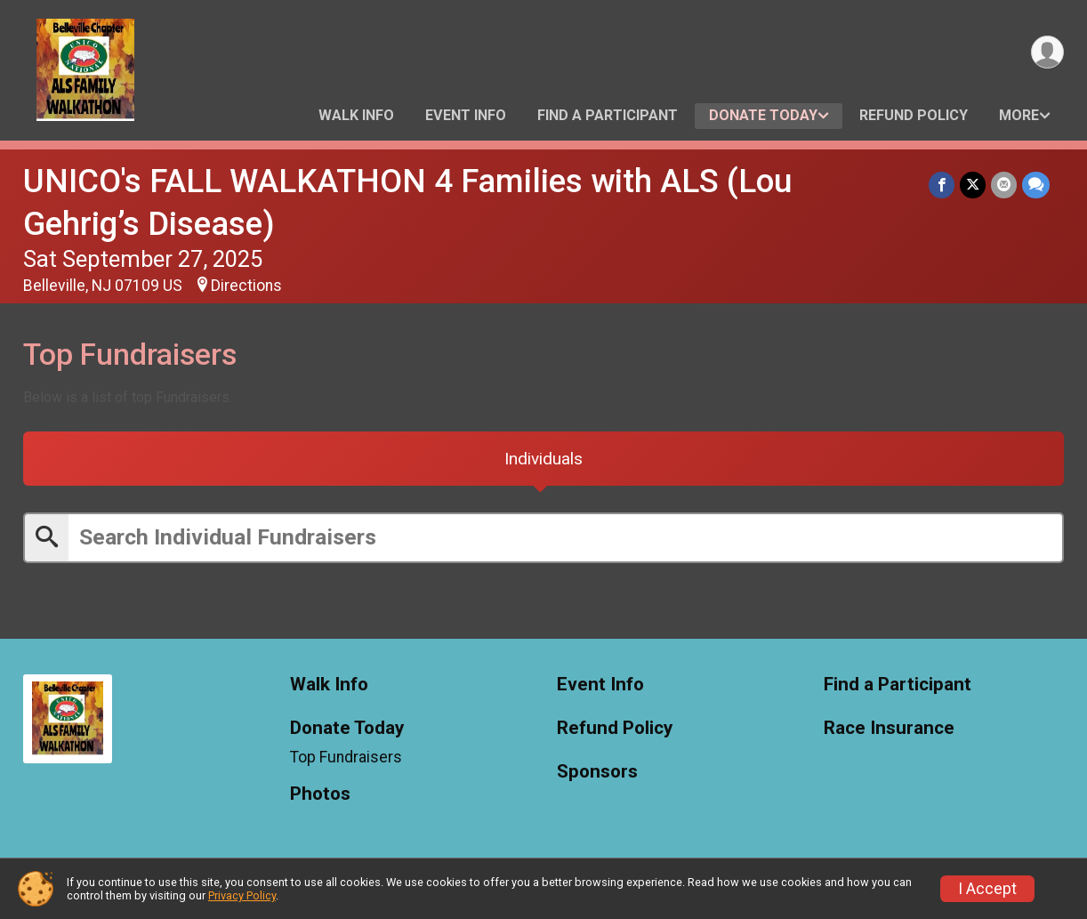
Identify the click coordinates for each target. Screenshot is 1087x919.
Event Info (465, 115)
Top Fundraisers (346, 757)
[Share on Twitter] (973, 185)
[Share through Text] (1036, 185)
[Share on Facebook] (941, 185)
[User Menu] (1047, 52)
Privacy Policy (242, 895)
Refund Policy (913, 115)
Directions (246, 285)
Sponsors (597, 772)
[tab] (543, 459)
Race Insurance (889, 728)
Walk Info (356, 115)
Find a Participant (607, 115)
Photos (320, 795)
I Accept (987, 889)
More (1019, 115)
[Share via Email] (1004, 185)
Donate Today (763, 115)
